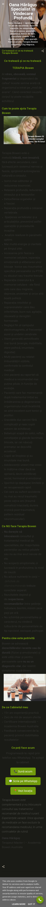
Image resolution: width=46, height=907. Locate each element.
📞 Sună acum (23, 771)
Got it (31, 904)
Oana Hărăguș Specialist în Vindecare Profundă (23, 11)
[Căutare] (42, 4)
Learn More (19, 904)
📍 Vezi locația (23, 790)
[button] (42, 51)
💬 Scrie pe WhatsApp (23, 781)
